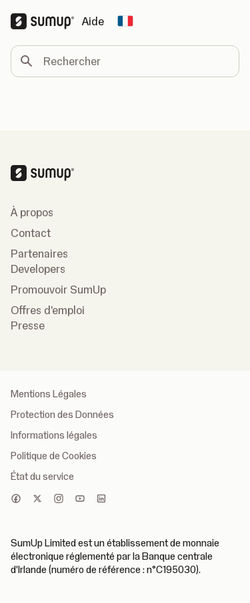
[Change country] (125, 21)
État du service (42, 477)
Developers (38, 269)
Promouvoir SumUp (58, 289)
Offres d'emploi (48, 310)
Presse (28, 325)
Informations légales (54, 435)
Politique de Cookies (54, 456)
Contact (31, 233)
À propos (32, 212)
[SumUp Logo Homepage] (46, 21)
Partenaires (39, 253)
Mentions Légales (49, 394)
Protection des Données (62, 415)
